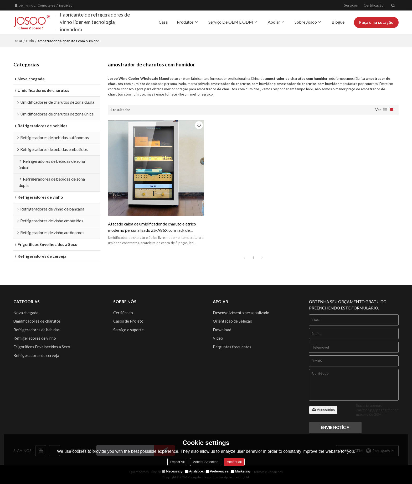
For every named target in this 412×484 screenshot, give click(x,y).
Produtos (185, 21)
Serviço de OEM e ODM (230, 21)
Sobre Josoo (306, 21)
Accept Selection (205, 462)
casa (18, 40)
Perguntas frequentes (232, 347)
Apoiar (274, 21)
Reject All (177, 462)
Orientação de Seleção (232, 321)
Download (222, 329)
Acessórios (323, 410)
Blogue (338, 21)
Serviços (351, 5)
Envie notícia (335, 427)
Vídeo (218, 338)
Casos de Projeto (128, 321)
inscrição (66, 5)
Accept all (234, 462)
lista (385, 109)
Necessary (172, 471)
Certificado (123, 312)
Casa (163, 21)
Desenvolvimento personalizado (241, 312)
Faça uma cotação (376, 22)
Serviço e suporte (128, 329)
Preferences (217, 471)
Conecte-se (46, 5)
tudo (30, 40)
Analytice (194, 471)
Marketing (240, 471)
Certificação (374, 5)
